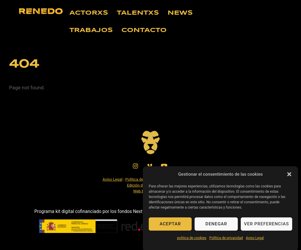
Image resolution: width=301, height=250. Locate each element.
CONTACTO (144, 30)
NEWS (180, 13)
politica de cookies (191, 240)
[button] (289, 176)
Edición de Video (141, 185)
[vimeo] (150, 165)
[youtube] (164, 165)
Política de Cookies (141, 179)
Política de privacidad (226, 240)
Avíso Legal (113, 179)
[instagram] (136, 165)
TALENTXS (138, 13)
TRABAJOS (91, 30)
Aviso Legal (255, 240)
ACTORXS (88, 13)
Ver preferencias (266, 226)
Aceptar (170, 226)
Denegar (216, 226)
